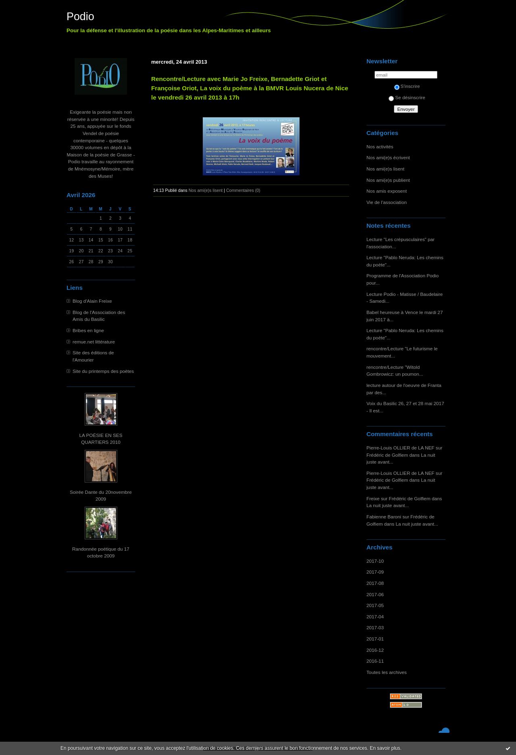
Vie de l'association (386, 202)
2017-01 (375, 638)
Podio (80, 16)
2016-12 (375, 650)
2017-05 (375, 605)
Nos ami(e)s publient (388, 180)
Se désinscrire (407, 97)
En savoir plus (385, 748)
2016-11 (375, 660)
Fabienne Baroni (383, 516)
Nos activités (379, 146)
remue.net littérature (94, 341)
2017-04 (375, 616)
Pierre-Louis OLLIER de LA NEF (400, 447)
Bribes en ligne (88, 330)
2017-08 (375, 583)
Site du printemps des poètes (103, 371)
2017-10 (375, 561)
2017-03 (375, 627)
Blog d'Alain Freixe (92, 301)
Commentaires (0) (243, 190)
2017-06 (375, 594)
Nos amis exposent (386, 190)
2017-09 (375, 571)
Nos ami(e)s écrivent (388, 157)
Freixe (373, 498)
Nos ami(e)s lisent (385, 168)
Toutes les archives (386, 672)
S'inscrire (407, 86)
